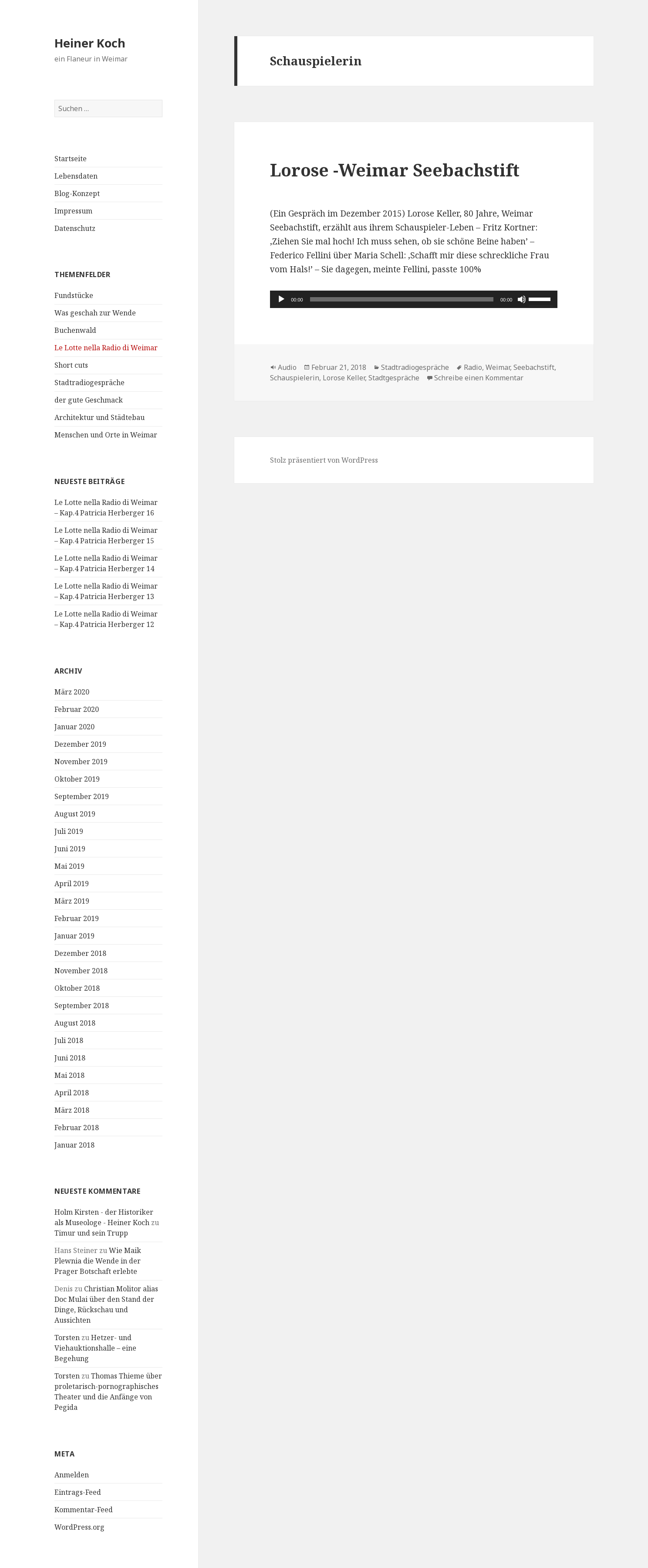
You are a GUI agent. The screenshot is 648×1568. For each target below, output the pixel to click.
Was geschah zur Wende (95, 313)
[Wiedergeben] (281, 299)
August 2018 (74, 1023)
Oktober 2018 (77, 988)
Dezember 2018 (80, 953)
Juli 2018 (68, 1040)
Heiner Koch (89, 43)
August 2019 (74, 814)
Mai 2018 (69, 1075)
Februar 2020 (76, 709)
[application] (413, 299)
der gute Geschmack (88, 400)
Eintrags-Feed (77, 1492)
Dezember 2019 (80, 744)
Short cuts (71, 365)
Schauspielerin (294, 378)
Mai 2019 (69, 866)
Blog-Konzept (77, 193)
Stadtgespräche (393, 378)
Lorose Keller (344, 378)
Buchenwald (75, 330)
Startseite (70, 158)
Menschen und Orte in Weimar (105, 435)
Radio (473, 367)
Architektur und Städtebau (99, 417)
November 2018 (81, 970)
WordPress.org (79, 1527)
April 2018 (71, 1092)
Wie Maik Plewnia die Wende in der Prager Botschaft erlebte (97, 1261)
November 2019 (81, 761)
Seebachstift (533, 367)
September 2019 (81, 796)
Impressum (73, 211)
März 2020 (71, 692)
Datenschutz (74, 228)
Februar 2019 (76, 918)
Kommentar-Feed (83, 1509)
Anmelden (71, 1475)
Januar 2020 (74, 727)
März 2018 (71, 1110)
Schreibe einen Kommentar (478, 378)
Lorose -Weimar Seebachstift (395, 169)
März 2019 (71, 901)
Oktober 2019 (77, 779)
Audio (287, 367)
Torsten (67, 1337)
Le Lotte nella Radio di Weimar (106, 347)
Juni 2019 (69, 848)
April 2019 (71, 883)
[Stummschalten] (521, 299)
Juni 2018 (69, 1058)
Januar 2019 (74, 936)
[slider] (401, 299)
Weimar (498, 367)
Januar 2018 (74, 1145)
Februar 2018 (76, 1127)
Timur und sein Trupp (91, 1233)
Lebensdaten (76, 176)
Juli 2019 (68, 831)
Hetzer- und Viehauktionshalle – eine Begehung (95, 1348)
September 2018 (81, 1005)
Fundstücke (73, 295)
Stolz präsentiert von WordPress (324, 460)
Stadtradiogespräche (89, 382)
